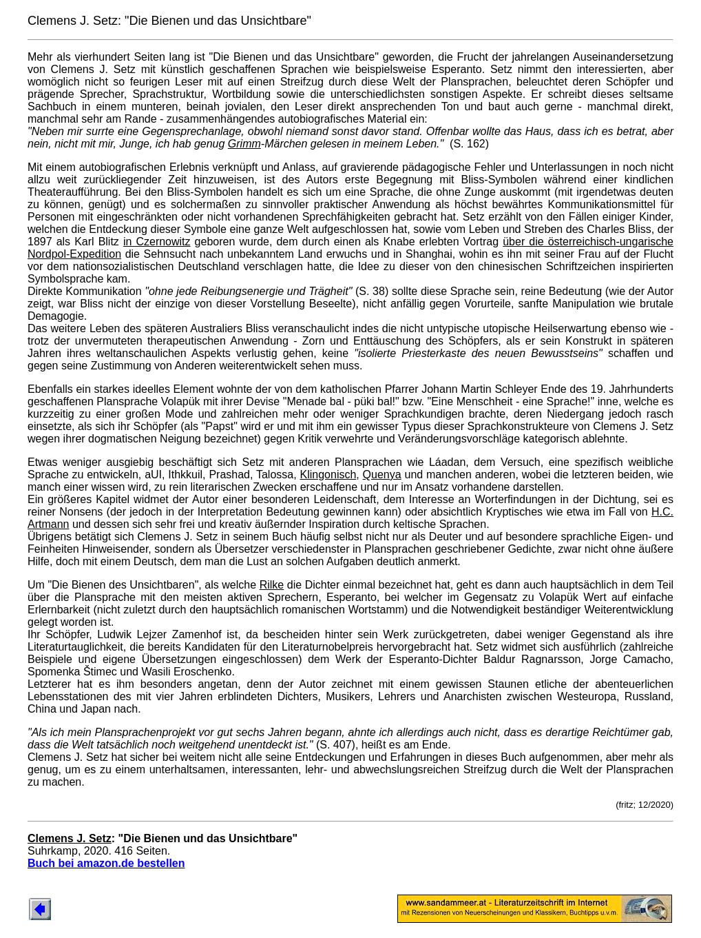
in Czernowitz (157, 241)
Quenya (382, 474)
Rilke (272, 585)
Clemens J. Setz (70, 838)
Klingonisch (328, 474)
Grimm (244, 144)
